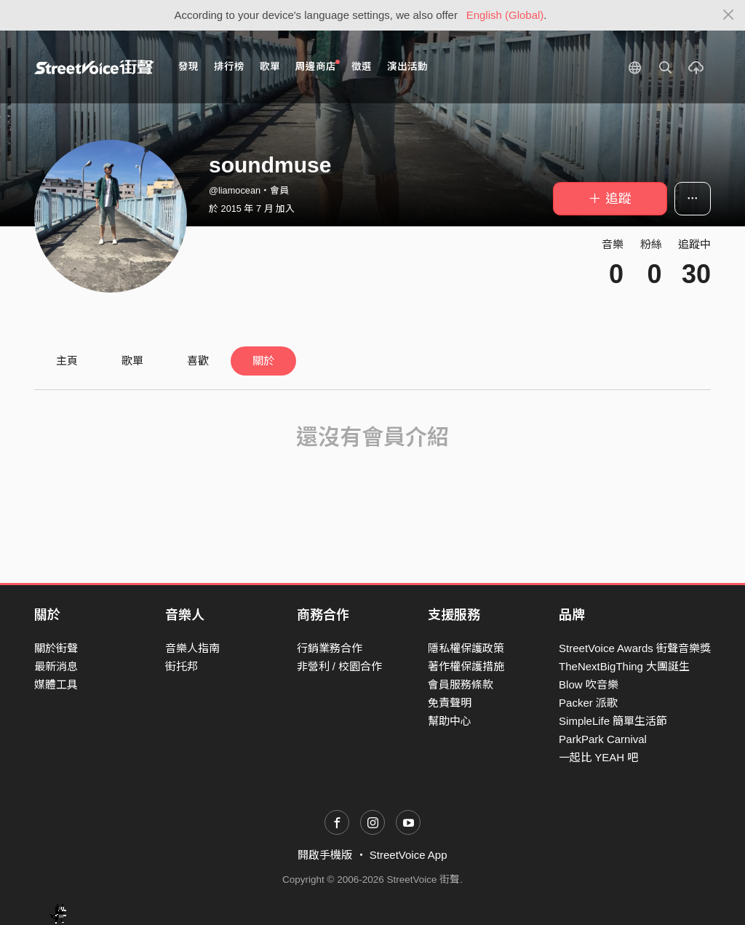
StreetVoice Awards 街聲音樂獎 (635, 648)
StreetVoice (94, 67)
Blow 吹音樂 (588, 684)
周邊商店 (317, 66)
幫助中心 (449, 721)
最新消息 (56, 666)
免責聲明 (449, 702)
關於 (263, 360)
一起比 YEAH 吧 (598, 757)
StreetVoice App (408, 855)
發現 (188, 66)
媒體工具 (56, 684)
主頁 (67, 360)
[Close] (728, 15)
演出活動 (407, 66)
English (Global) (505, 15)
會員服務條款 (460, 684)
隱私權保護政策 (466, 648)
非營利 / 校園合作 (340, 666)
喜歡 (198, 360)
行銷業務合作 (329, 648)
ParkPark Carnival (603, 739)
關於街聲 (56, 648)
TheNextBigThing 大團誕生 (624, 666)
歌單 (270, 66)
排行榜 (229, 66)
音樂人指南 (192, 648)
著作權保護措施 (466, 666)
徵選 (361, 66)
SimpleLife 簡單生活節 (613, 721)
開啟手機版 (325, 855)
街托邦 (181, 666)
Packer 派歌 (588, 702)
